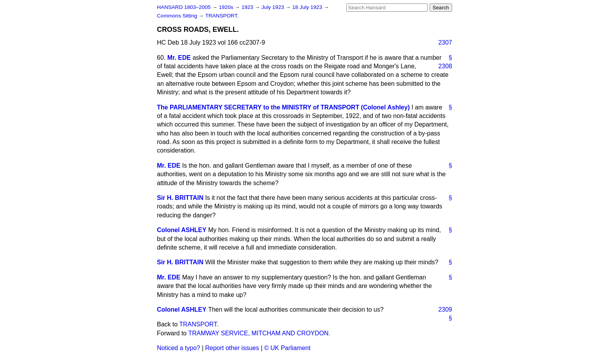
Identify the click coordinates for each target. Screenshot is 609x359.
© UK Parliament (287, 348)
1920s (227, 7)
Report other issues (232, 348)
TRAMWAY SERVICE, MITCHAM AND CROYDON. (259, 333)
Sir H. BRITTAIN (180, 197)
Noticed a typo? (178, 348)
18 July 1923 (308, 7)
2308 (445, 66)
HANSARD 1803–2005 (184, 7)
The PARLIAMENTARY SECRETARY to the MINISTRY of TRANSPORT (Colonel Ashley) (283, 107)
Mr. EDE (179, 57)
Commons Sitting (177, 16)
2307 (445, 42)
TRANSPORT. (221, 16)
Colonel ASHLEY (181, 230)
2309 (445, 309)
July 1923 (273, 7)
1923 (248, 7)
